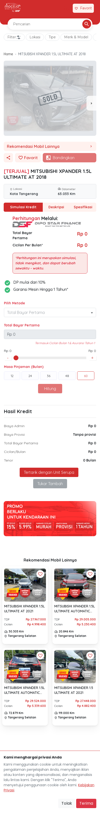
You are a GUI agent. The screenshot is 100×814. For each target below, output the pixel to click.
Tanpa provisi (84, 434)
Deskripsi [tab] (56, 207)
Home (8, 54)
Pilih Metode (14, 303)
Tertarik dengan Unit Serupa (49, 472)
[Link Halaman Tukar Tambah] (66, 8)
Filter (14, 37)
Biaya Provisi (14, 434)
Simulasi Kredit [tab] (23, 207)
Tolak (66, 803)
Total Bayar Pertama (22, 325)
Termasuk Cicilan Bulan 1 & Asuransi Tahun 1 (65, 343)
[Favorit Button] (40, 574)
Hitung (50, 388)
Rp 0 (92, 426)
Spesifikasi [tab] (83, 207)
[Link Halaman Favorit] (83, 8)
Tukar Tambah (50, 483)
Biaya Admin (14, 426)
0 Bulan (89, 460)
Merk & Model (76, 37)
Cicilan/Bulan (15, 451)
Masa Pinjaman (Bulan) (23, 367)
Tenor (8, 460)
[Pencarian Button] (86, 24)
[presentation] (91, 103)
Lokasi (34, 37)
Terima (86, 803)
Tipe (52, 37)
